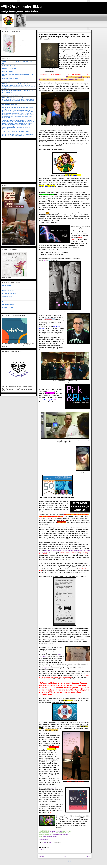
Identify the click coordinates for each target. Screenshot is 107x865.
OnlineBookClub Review (8, 304)
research (53, 788)
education (49, 668)
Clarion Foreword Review (8, 288)
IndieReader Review (7, 299)
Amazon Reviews (6, 285)
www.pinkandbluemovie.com (77, 409)
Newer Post (41, 856)
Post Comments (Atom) (67, 861)
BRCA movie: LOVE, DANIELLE (9, 68)
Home (65, 856)
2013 (82, 80)
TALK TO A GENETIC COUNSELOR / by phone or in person (15, 131)
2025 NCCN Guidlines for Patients (10, 66)
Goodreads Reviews (7, 296)
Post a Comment (43, 849)
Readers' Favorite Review (8, 310)
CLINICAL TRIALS (6, 81)
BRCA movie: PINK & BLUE (8, 71)
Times (44, 656)
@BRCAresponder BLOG (21, 6)
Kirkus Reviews (6, 301)
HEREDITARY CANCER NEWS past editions (12, 95)
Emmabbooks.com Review (8, 290)
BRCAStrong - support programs (10, 78)
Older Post (88, 856)
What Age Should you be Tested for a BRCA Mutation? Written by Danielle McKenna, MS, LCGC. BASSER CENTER (18, 135)
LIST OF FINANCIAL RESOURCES (9, 105)
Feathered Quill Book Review (9, 293)
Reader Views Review (7, 307)
